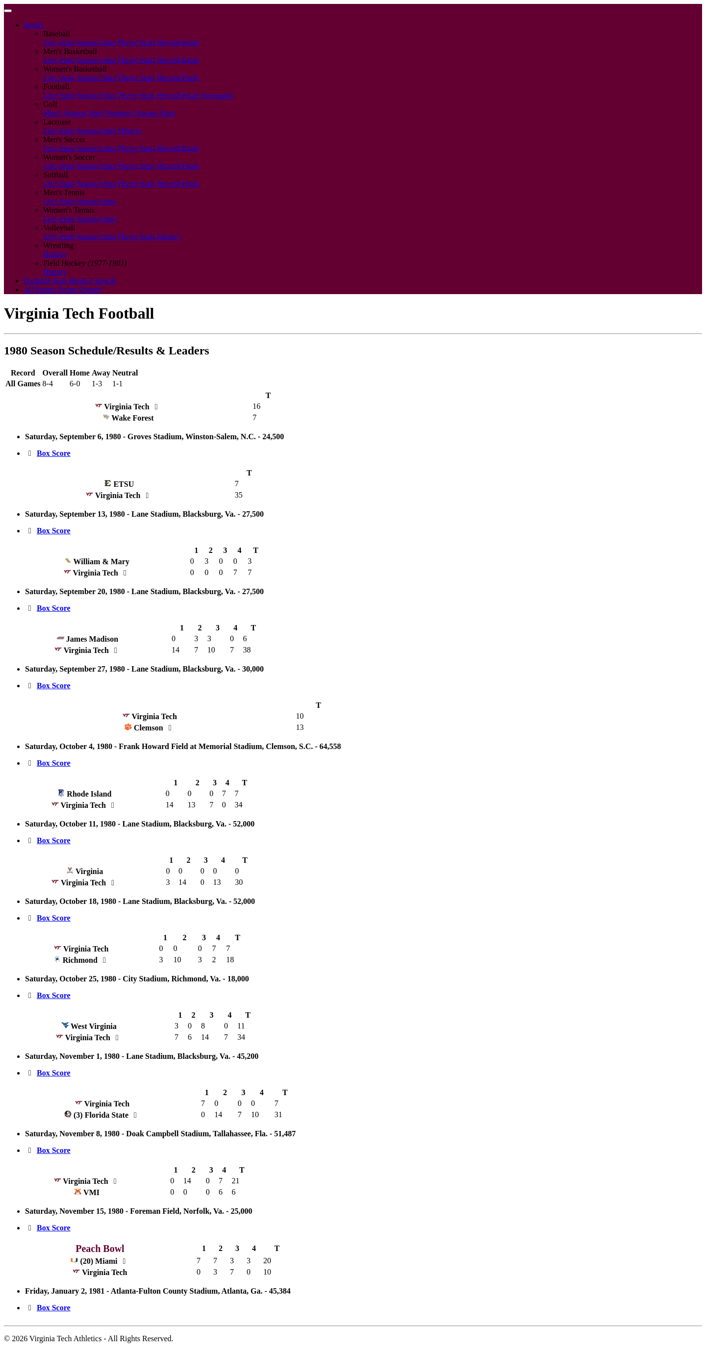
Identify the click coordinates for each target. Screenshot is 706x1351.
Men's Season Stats (73, 113)
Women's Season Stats (140, 113)
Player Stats (136, 42)
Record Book (178, 42)
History (130, 130)
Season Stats (96, 42)
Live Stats (59, 42)
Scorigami (217, 95)
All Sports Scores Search (63, 289)
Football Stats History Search (70, 280)
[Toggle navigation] (8, 10)
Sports (34, 25)
